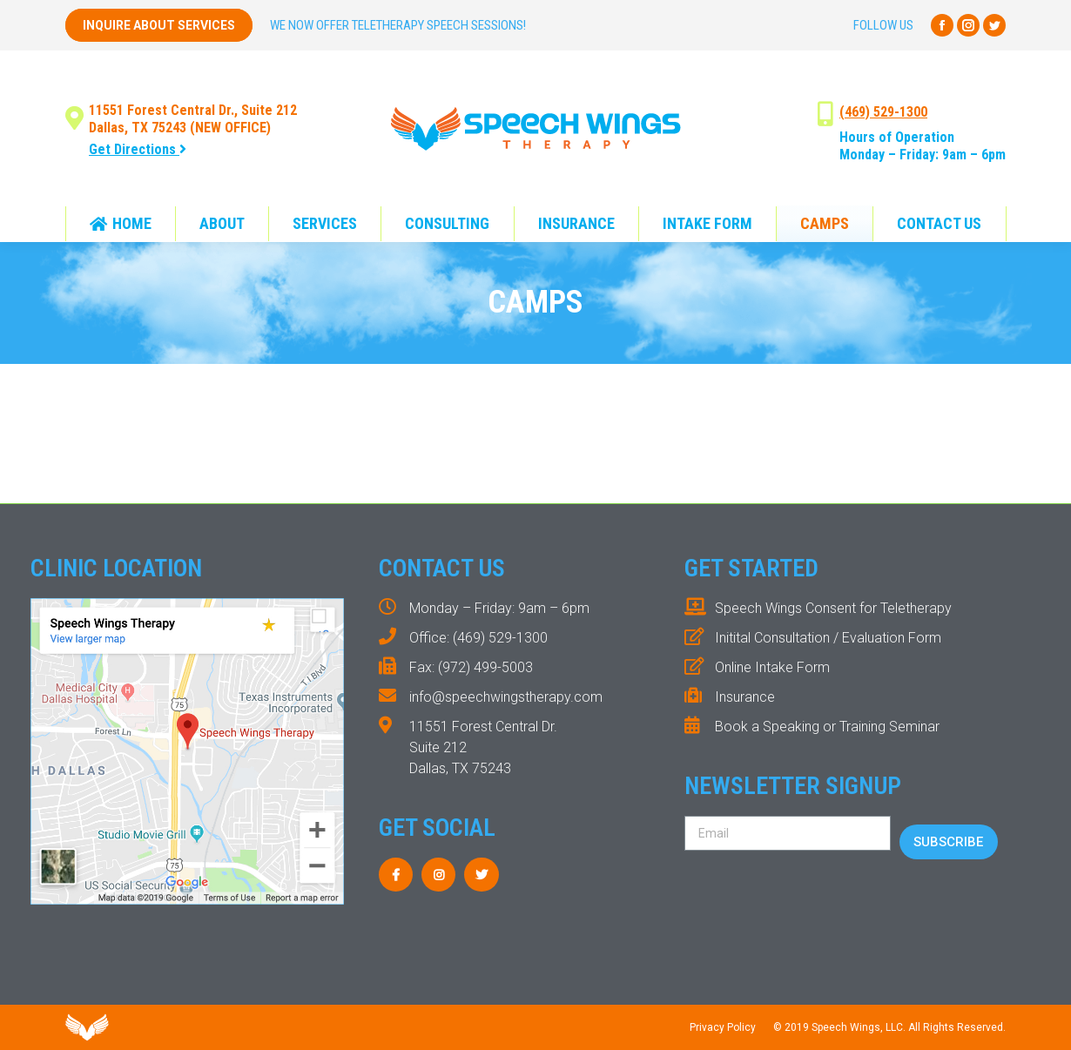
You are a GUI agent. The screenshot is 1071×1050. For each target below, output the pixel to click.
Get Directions (137, 149)
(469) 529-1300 (883, 112)
